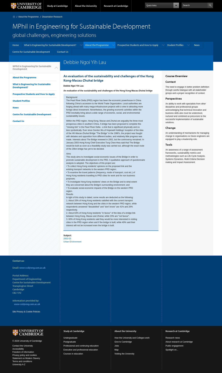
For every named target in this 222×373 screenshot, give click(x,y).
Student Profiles (175, 45)
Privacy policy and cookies (24, 355)
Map (116, 350)
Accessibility (18, 349)
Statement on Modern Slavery (26, 358)
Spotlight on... (171, 350)
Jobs (116, 346)
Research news (172, 338)
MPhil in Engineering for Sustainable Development (32, 69)
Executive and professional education (80, 350)
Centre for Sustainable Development (31, 51)
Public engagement (174, 346)
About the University (86, 5)
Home (13, 16)
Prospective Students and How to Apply (137, 45)
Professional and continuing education (81, 346)
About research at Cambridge (179, 342)
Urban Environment (72, 242)
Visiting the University (124, 354)
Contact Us (62, 51)
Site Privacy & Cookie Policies (26, 311)
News (197, 45)
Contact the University (22, 346)
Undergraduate (70, 338)
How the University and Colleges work (132, 338)
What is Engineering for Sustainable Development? (50, 45)
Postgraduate (69, 342)
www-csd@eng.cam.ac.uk (32, 267)
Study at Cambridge (57, 5)
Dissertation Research (52, 17)
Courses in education (73, 354)
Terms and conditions (22, 361)
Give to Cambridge (123, 342)
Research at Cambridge (116, 5)
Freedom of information (23, 352)
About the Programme (28, 17)
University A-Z (18, 364)
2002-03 (67, 238)
